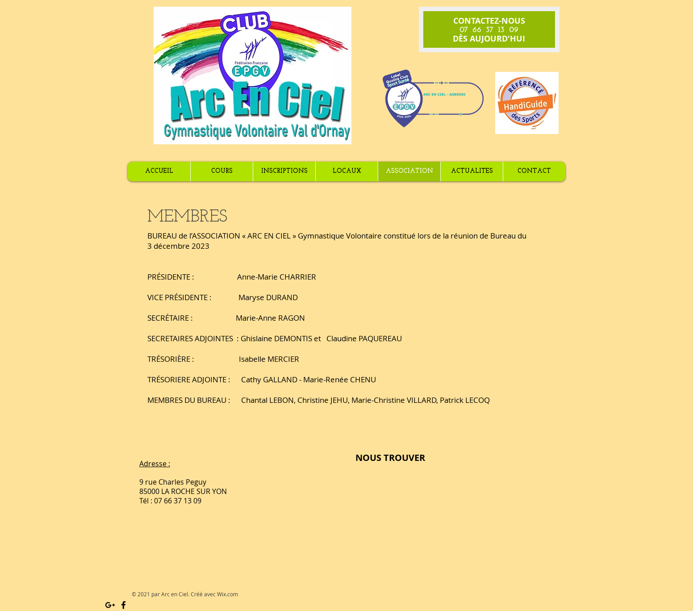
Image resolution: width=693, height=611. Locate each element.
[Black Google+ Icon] (110, 605)
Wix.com (227, 594)
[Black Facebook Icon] (123, 605)
